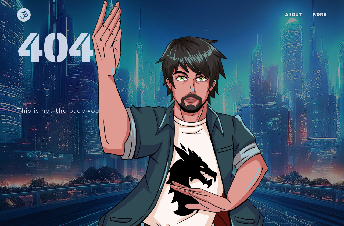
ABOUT (293, 14)
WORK (320, 14)
